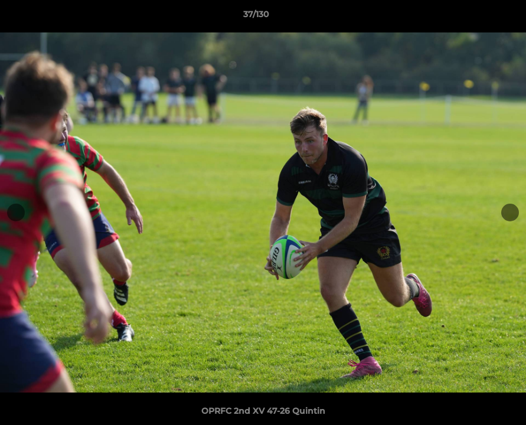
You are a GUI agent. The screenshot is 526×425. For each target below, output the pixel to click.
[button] (476, 17)
